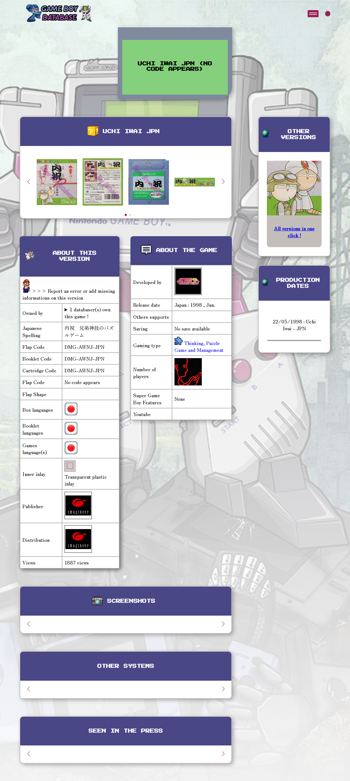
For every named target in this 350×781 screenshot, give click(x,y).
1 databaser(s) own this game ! (87, 313)
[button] (223, 181)
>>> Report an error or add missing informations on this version (68, 294)
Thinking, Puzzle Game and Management (198, 346)
